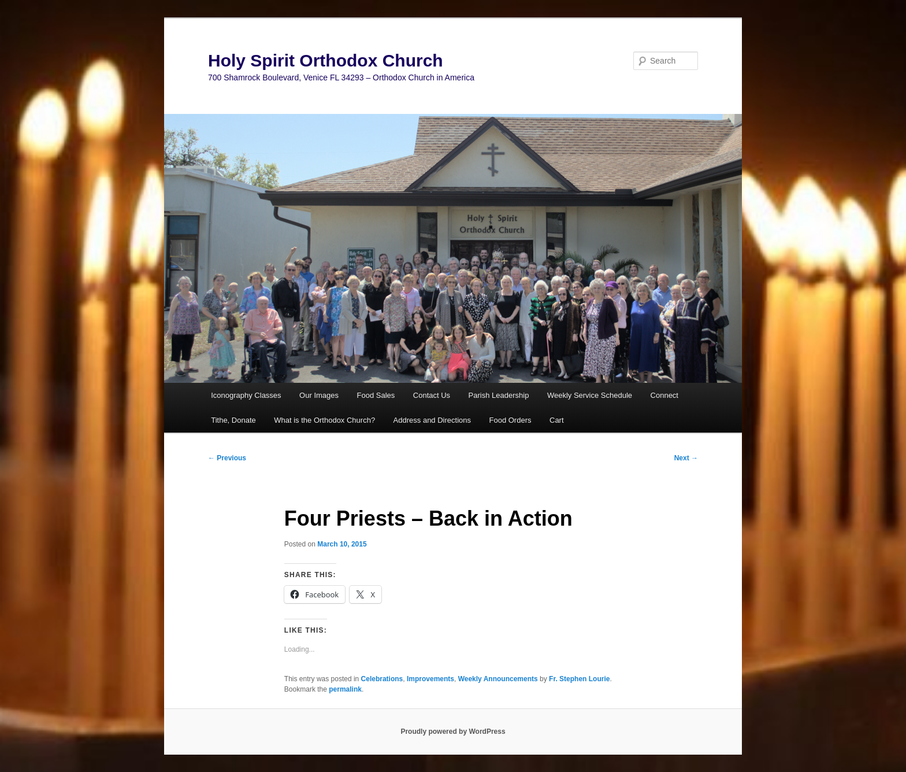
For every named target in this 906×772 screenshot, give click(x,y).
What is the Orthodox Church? (324, 420)
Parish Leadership (499, 395)
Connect (664, 395)
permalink (345, 689)
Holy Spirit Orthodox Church (325, 60)
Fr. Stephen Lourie (579, 679)
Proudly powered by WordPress (452, 731)
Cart (556, 420)
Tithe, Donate (233, 420)
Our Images (319, 395)
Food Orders (510, 420)
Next (686, 458)
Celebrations (382, 679)
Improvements (430, 679)
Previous (227, 458)
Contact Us (431, 395)
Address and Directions (432, 420)
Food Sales (376, 395)
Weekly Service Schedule (589, 395)
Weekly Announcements (498, 679)
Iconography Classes (246, 395)
